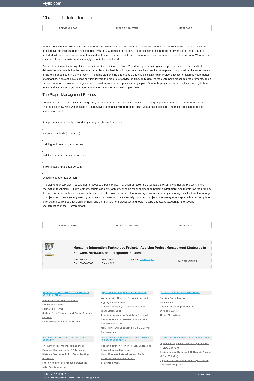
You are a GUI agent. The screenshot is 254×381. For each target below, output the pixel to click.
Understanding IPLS (171, 365)
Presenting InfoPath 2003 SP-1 (60, 300)
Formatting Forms (52, 309)
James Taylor (147, 259)
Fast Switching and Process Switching (64, 363)
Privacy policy (203, 374)
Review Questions (170, 348)
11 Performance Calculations (118, 358)
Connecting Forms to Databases (61, 321)
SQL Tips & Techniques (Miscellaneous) (124, 293)
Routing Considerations (174, 298)
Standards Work (110, 363)
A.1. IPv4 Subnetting (54, 367)
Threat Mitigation (170, 315)
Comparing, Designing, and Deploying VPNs (185, 338)
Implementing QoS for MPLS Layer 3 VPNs (184, 343)
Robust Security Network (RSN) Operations (126, 346)
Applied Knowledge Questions (177, 306)
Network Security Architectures (180, 293)
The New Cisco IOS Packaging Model (63, 346)
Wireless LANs (168, 311)
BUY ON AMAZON (187, 261)
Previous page (68, 28)
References (166, 302)
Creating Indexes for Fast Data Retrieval (124, 315)
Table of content (127, 28)
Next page (185, 28)
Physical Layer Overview (115, 350)
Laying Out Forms (52, 304)
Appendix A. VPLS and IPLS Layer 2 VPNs (184, 360)
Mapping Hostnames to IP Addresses (63, 350)
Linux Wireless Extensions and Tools (122, 354)
